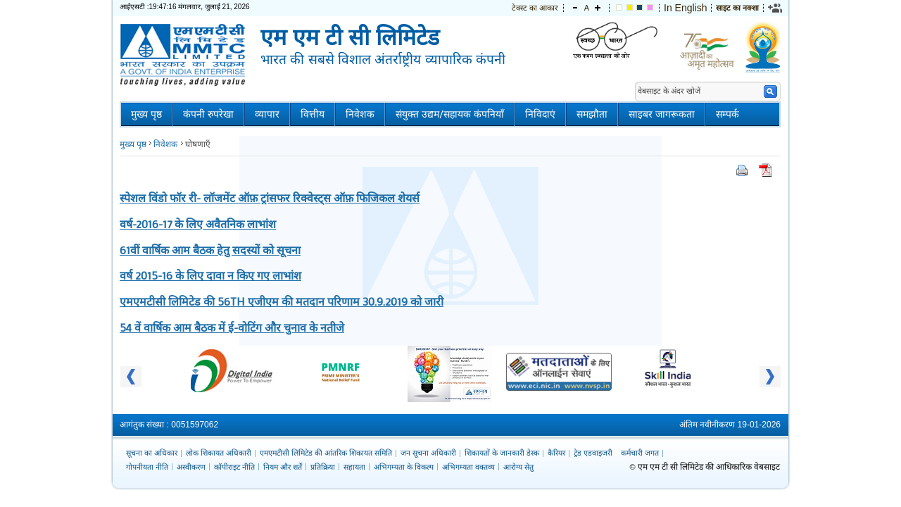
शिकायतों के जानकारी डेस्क (502, 453)
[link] (775, 8)
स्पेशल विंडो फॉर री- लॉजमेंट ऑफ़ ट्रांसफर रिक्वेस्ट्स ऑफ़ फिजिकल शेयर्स (270, 197)
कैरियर (556, 453)
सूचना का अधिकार (151, 453)
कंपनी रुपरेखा (208, 114)
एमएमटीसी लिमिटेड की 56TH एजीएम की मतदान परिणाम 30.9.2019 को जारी (281, 301)
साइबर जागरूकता (662, 114)
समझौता (591, 114)
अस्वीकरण (191, 467)
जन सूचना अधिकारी (428, 453)
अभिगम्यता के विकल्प (404, 467)
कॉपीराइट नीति (234, 467)
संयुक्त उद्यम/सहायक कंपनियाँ (450, 114)
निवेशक (360, 114)
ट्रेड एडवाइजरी (593, 453)
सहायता (354, 467)
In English (685, 7)
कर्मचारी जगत (640, 453)
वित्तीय (313, 114)
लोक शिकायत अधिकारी (218, 453)
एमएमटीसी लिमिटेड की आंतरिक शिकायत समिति (326, 453)
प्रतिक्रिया (322, 467)
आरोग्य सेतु (518, 467)
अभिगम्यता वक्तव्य (468, 467)
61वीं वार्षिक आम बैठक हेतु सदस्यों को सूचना (210, 249)
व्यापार (267, 114)
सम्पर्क (727, 114)
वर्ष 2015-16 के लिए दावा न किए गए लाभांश (210, 275)
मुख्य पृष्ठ (146, 114)
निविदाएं (540, 114)
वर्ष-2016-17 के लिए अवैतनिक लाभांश (198, 223)
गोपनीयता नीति (147, 467)
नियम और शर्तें (282, 467)
